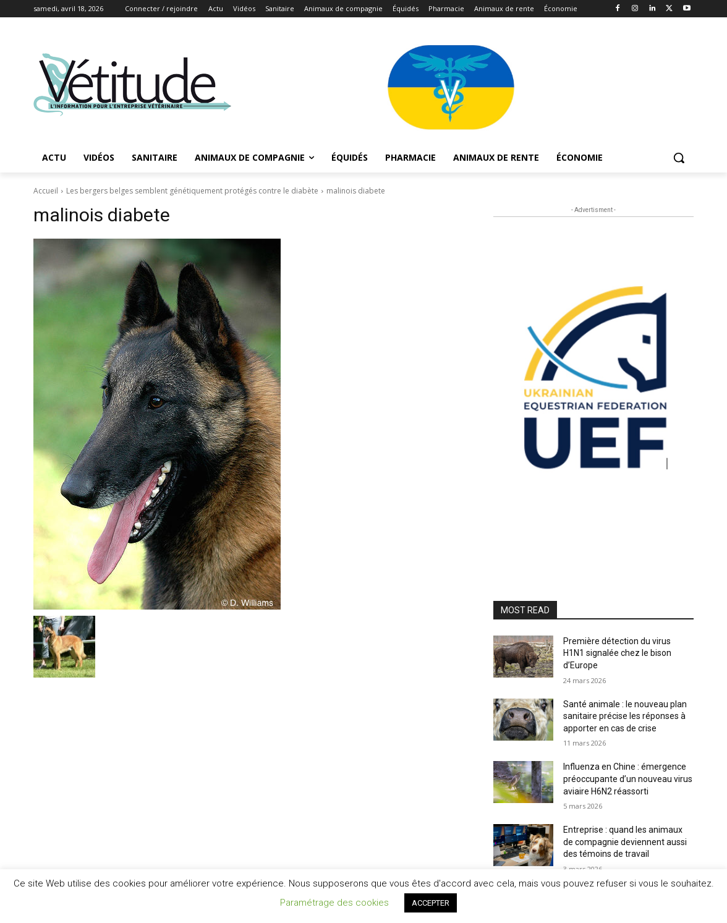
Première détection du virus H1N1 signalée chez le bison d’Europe (617, 653)
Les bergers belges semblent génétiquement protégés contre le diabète (192, 190)
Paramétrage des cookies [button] (334, 902)
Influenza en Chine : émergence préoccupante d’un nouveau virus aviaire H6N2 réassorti (627, 779)
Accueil (45, 190)
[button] (679, 157)
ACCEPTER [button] (430, 903)
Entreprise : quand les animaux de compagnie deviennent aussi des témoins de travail (625, 842)
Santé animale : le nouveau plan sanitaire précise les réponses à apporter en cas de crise (625, 716)
